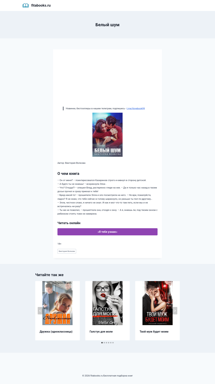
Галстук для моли (101, 331)
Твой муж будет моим (154, 331)
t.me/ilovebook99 (136, 108)
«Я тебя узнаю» (107, 231)
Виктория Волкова (67, 251)
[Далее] (174, 310)
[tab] (102, 342)
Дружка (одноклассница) (56, 331)
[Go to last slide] (40, 310)
